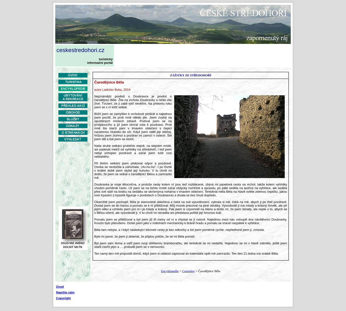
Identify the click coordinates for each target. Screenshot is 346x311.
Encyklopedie (170, 271)
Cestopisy (188, 271)
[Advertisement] (203, 55)
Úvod (60, 286)
